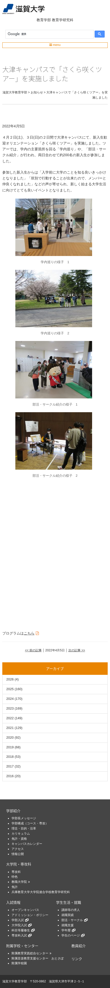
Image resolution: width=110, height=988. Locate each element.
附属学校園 (19, 963)
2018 (10, 757)
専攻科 (16, 872)
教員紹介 (78, 945)
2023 (10, 708)
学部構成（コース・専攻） (30, 823)
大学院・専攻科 (18, 864)
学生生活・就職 (68, 902)
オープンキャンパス (25, 910)
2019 (10, 747)
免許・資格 (19, 838)
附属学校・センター (22, 945)
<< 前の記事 (33, 650)
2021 (10, 728)
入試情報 (13, 902)
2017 (10, 766)
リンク (76, 958)
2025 (10, 689)
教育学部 (44, 20)
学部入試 (18, 920)
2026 (10, 679)
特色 (15, 877)
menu (54, 45)
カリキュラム (21, 833)
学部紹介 (13, 810)
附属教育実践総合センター (30, 953)
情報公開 (18, 854)
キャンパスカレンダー (27, 844)
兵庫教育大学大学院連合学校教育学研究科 (41, 892)
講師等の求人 (70, 910)
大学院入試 (19, 925)
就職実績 (67, 915)
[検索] (48, 34)
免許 (15, 887)
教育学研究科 (62, 20)
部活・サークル (72, 920)
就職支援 (67, 925)
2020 (10, 737)
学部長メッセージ (24, 818)
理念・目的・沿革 (24, 828)
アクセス (18, 849)
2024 (10, 699)
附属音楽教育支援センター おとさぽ (38, 958)
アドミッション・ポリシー (30, 915)
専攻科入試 (19, 935)
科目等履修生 (21, 930)
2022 (10, 718)
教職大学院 (19, 882)
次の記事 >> (76, 650)
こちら (29, 633)
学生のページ (70, 935)
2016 (10, 776)
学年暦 (66, 930)
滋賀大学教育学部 (14, 981)
